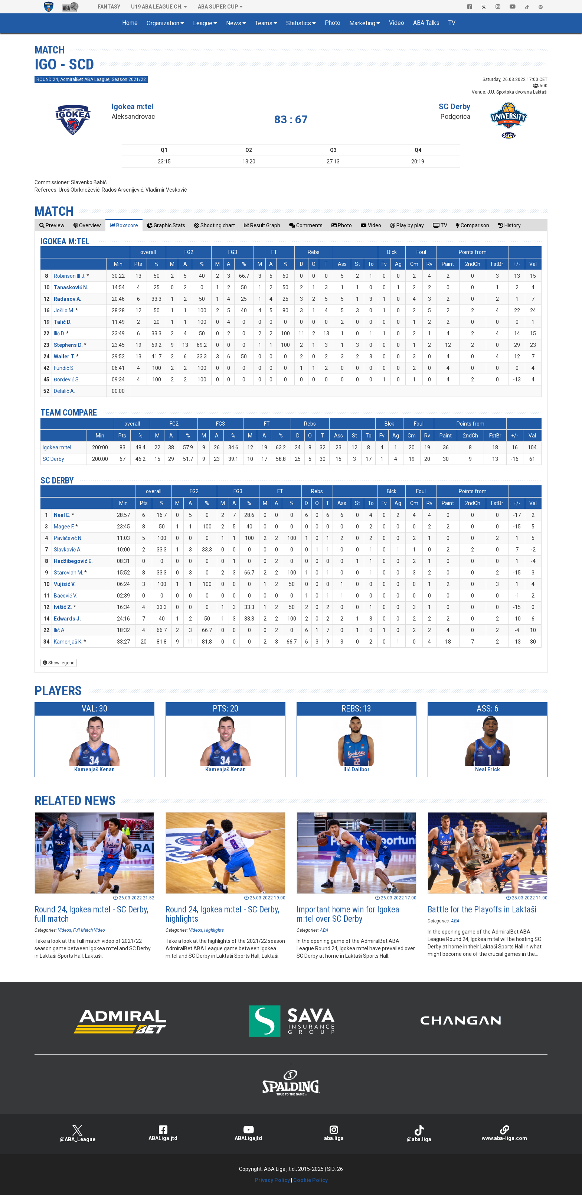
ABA (324, 930)
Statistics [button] (298, 23)
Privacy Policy (272, 1180)
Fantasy (109, 7)
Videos (64, 930)
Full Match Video (89, 930)
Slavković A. (68, 550)
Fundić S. (64, 368)
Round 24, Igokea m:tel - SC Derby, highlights (222, 914)
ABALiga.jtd (163, 1133)
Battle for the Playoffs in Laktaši (482, 910)
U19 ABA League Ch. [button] (157, 7)
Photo (332, 22)
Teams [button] (263, 23)
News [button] (233, 23)
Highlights (214, 930)
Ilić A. (60, 630)
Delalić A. (64, 391)
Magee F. (64, 527)
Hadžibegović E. (73, 561)
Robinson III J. (69, 276)
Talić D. (63, 322)
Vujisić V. (65, 584)
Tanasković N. (71, 287)
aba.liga (334, 1133)
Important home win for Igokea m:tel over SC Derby (348, 914)
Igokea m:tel (132, 106)
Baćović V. (65, 596)
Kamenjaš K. (68, 642)
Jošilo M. (64, 310)
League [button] (202, 23)
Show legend (59, 662)
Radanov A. (67, 299)
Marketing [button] (362, 23)
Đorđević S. (67, 379)
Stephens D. (68, 345)
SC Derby (454, 106)
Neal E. (62, 515)
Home (130, 22)
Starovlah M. (68, 573)
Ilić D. (59, 333)
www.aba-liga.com (504, 1133)
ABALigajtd (248, 1133)
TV (451, 22)
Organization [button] (163, 23)
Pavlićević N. (68, 538)
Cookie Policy (310, 1180)
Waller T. (64, 356)
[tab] (52, 225)
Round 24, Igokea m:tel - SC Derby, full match (91, 914)
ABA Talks (426, 22)
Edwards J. (67, 619)
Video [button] (396, 22)
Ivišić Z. (63, 607)
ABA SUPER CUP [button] (218, 7)
